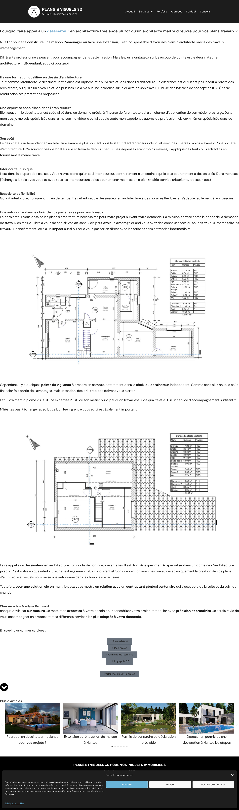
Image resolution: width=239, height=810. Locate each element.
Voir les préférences (213, 784)
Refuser (170, 784)
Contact (191, 11)
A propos (176, 11)
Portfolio (162, 11)
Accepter (127, 784)
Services (146, 11)
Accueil (130, 11)
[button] (232, 775)
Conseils (205, 11)
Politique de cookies (14, 803)
